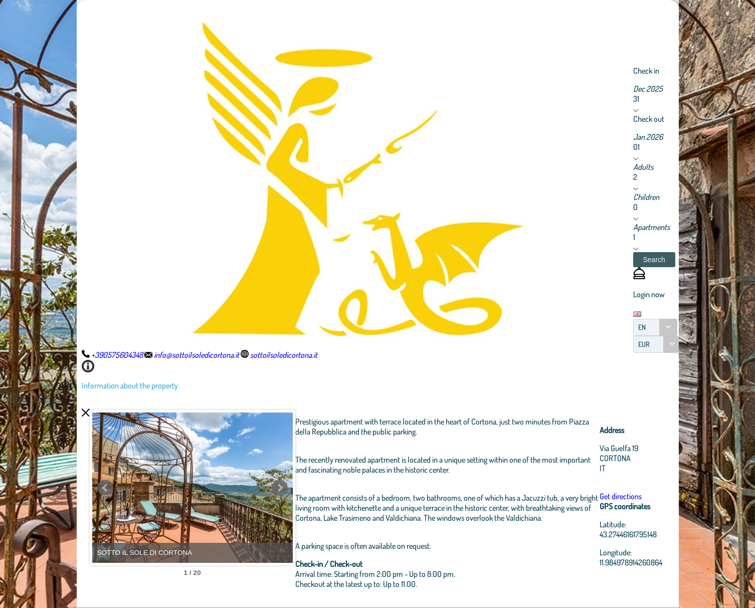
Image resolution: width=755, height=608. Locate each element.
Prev (105, 488)
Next (280, 488)
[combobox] (655, 327)
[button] (654, 259)
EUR (644, 344)
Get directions (621, 496)
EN (642, 327)
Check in (646, 71)
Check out (648, 119)
